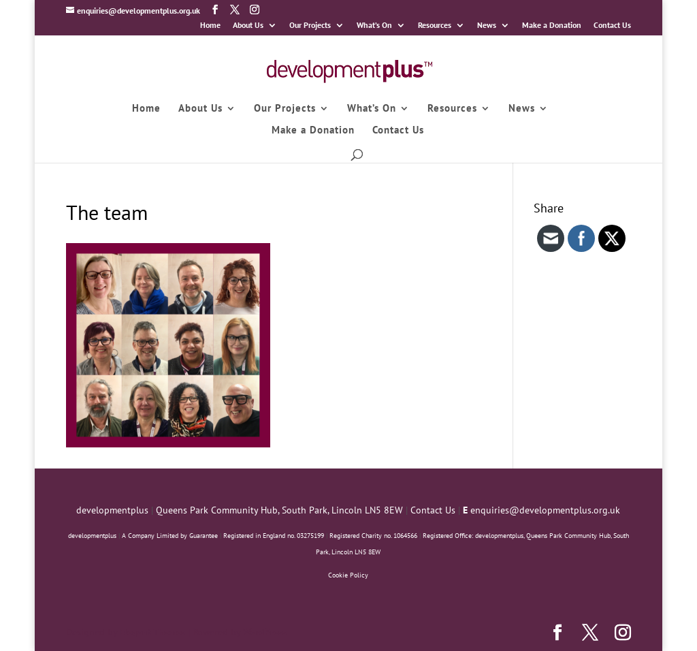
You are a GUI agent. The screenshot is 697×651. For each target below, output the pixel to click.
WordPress (265, 632)
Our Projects (310, 25)
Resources (434, 25)
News (486, 25)
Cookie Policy (348, 575)
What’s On (374, 25)
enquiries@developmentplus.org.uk (545, 510)
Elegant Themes (152, 632)
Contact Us (612, 25)
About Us (248, 25)
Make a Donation (551, 25)
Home (210, 25)
